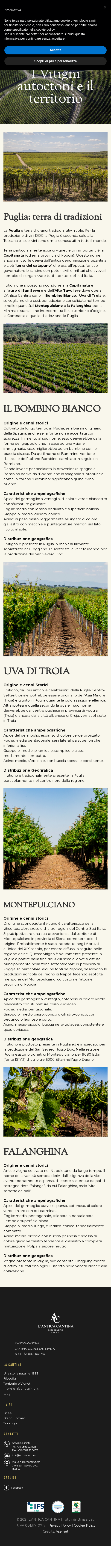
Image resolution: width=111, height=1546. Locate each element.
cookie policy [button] (45, 29)
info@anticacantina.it (25, 1455)
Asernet (62, 1531)
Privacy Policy (60, 1525)
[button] (105, 7)
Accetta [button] (55, 50)
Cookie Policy (85, 1525)
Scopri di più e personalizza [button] (55, 61)
